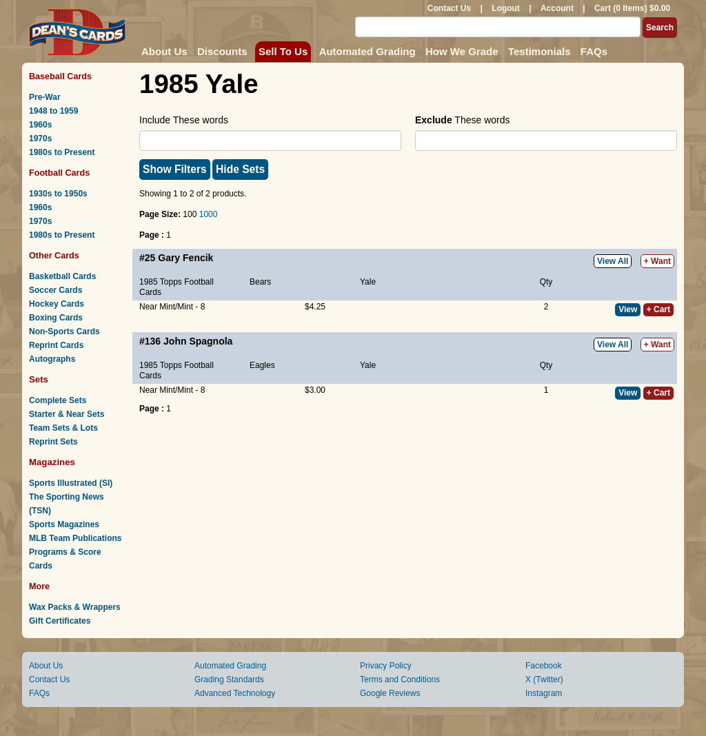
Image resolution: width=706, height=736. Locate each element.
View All (612, 261)
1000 (208, 214)
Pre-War (45, 97)
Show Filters (175, 169)
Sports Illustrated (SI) (70, 483)
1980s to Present (61, 152)
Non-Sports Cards (64, 331)
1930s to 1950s (58, 193)
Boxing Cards (56, 318)
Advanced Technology (234, 693)
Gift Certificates (59, 621)
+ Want (657, 261)
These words (462, 119)
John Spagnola (197, 341)
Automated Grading (367, 51)
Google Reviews (390, 693)
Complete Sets (57, 400)
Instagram (543, 693)
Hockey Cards (56, 304)
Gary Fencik (185, 257)
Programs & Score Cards (65, 559)
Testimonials (539, 51)
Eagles (262, 365)
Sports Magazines (64, 524)
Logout (506, 8)
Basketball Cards (62, 276)
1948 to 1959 (53, 111)
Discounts (222, 51)
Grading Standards (229, 679)
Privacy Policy (386, 666)
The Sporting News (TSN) (66, 503)
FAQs (594, 51)
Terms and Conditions (400, 679)
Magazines (52, 462)
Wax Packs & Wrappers (75, 607)
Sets (38, 379)
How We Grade (461, 51)
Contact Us (449, 8)
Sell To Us (283, 51)
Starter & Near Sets (66, 414)
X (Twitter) (544, 679)
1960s (40, 125)
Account (557, 8)
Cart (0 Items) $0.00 (632, 8)
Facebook (543, 666)
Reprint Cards (56, 345)
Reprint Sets (53, 442)
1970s (40, 138)
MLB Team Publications (75, 538)
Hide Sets (240, 169)
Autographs (52, 359)
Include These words (183, 119)
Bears (260, 282)
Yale (368, 282)
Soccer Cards (55, 290)
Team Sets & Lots (63, 428)
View (627, 309)
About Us (164, 51)
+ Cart (658, 309)
